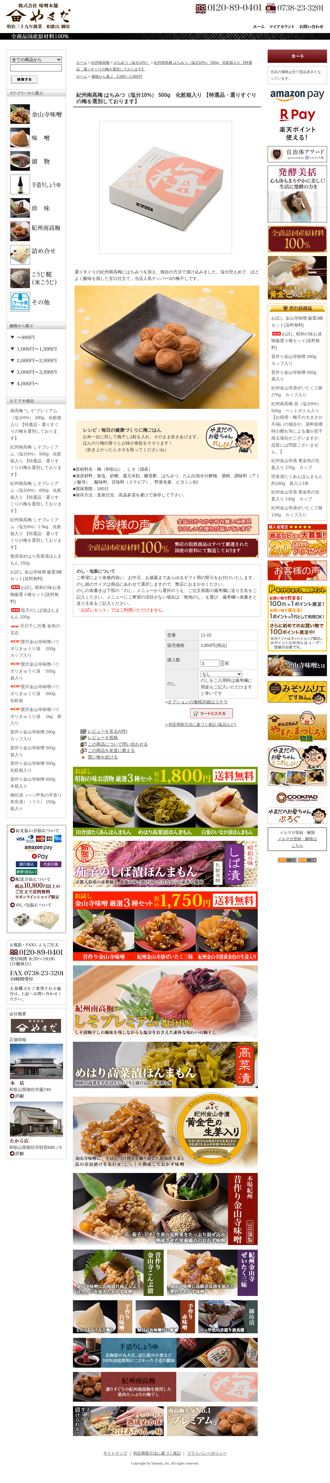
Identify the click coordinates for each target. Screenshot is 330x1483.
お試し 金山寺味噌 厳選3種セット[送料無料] (36, 575)
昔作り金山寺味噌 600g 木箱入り (35, 783)
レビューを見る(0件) (107, 731)
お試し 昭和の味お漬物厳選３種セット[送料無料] (35, 594)
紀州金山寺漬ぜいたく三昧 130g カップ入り (297, 511)
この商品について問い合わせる (118, 744)
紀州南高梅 (100, 62)
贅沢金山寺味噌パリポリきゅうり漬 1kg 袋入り (35, 716)
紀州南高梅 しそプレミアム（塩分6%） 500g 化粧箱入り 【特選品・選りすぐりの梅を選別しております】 (36, 461)
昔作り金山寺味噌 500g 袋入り (35, 751)
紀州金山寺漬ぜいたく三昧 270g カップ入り (297, 391)
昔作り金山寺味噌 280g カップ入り (35, 735)
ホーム (81, 62)
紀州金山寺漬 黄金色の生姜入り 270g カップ (295, 464)
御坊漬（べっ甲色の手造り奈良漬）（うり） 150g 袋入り (36, 802)
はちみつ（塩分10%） (132, 62)
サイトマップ (115, 1453)
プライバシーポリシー (207, 1453)
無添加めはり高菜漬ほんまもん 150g (36, 560)
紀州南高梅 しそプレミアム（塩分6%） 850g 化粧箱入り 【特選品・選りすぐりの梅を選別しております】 (36, 497)
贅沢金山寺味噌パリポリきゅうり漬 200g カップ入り (35, 648)
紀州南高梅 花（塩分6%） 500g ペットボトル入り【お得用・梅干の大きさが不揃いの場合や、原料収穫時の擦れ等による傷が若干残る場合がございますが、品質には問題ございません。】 (297, 427)
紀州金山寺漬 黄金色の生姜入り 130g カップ (295, 495)
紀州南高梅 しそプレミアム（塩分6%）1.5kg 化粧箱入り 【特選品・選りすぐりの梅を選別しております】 (36, 533)
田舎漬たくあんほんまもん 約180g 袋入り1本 (297, 480)
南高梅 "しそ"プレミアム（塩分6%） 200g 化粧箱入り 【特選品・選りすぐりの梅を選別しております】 (35, 424)
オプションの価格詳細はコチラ (198, 701)
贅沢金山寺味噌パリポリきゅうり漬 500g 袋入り (35, 671)
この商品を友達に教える (111, 750)
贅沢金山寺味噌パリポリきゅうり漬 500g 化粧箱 (35, 693)
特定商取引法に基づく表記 (157, 1453)
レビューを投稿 (103, 737)
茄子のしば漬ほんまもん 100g (34, 614)
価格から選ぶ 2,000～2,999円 (116, 76)
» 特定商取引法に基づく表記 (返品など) (200, 724)
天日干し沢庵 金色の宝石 (35, 629)
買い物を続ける (103, 757)
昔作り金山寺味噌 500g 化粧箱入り (35, 767)
